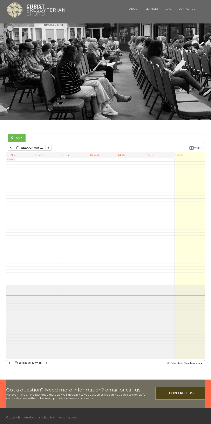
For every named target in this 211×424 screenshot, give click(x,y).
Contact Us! (182, 393)
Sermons (152, 8)
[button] (184, 363)
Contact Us (186, 8)
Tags (16, 137)
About (134, 8)
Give (169, 8)
